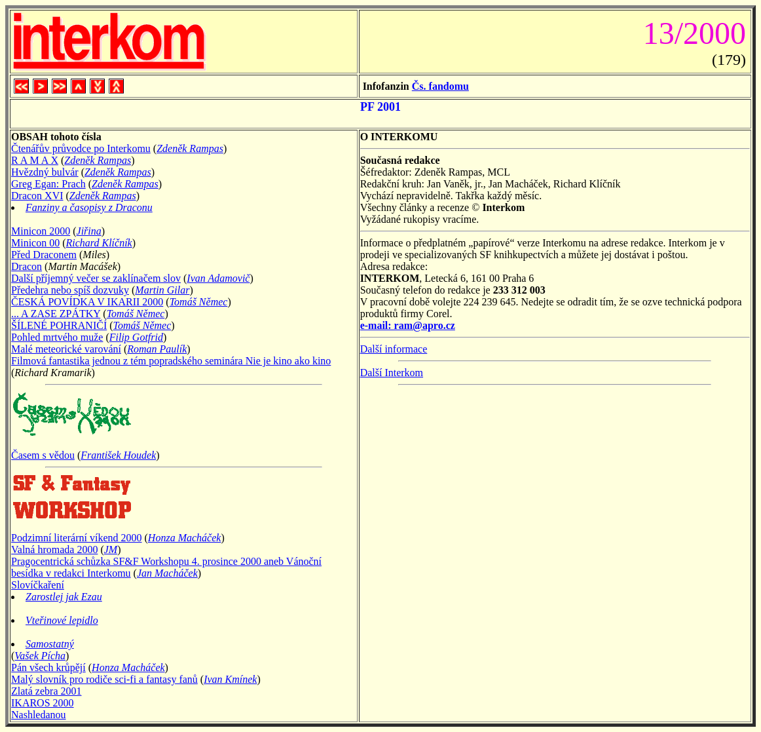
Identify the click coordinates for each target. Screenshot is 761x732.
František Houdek (118, 455)
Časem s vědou (43, 455)
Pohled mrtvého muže (57, 337)
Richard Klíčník (99, 242)
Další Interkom (391, 372)
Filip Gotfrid (136, 337)
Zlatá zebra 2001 (46, 691)
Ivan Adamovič (218, 278)
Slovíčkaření (37, 584)
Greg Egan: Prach (48, 183)
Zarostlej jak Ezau (64, 596)
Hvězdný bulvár (45, 172)
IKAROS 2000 (42, 702)
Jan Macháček (167, 573)
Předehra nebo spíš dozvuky (70, 290)
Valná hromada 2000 (54, 549)
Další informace (394, 349)
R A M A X (34, 160)
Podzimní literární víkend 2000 (76, 537)
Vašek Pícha (39, 655)
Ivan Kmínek (230, 679)
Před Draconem (44, 254)
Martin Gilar (162, 290)
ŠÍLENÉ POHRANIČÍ (59, 325)
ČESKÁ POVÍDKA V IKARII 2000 (87, 301)
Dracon (26, 266)
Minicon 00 (35, 242)
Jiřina (89, 231)
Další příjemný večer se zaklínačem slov (96, 278)
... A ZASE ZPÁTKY (55, 313)
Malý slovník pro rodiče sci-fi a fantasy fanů (104, 679)
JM (110, 549)
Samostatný (50, 643)
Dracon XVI (37, 195)
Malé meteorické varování (66, 349)
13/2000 (690, 33)
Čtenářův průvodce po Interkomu (81, 148)
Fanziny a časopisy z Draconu (89, 207)
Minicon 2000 (40, 231)
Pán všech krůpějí (48, 667)
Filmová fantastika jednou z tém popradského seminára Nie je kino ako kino (171, 360)
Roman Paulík (157, 349)
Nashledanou (38, 714)
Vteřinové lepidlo (62, 620)
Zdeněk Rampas (190, 148)
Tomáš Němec (199, 301)
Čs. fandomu (440, 86)
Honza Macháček (184, 537)
